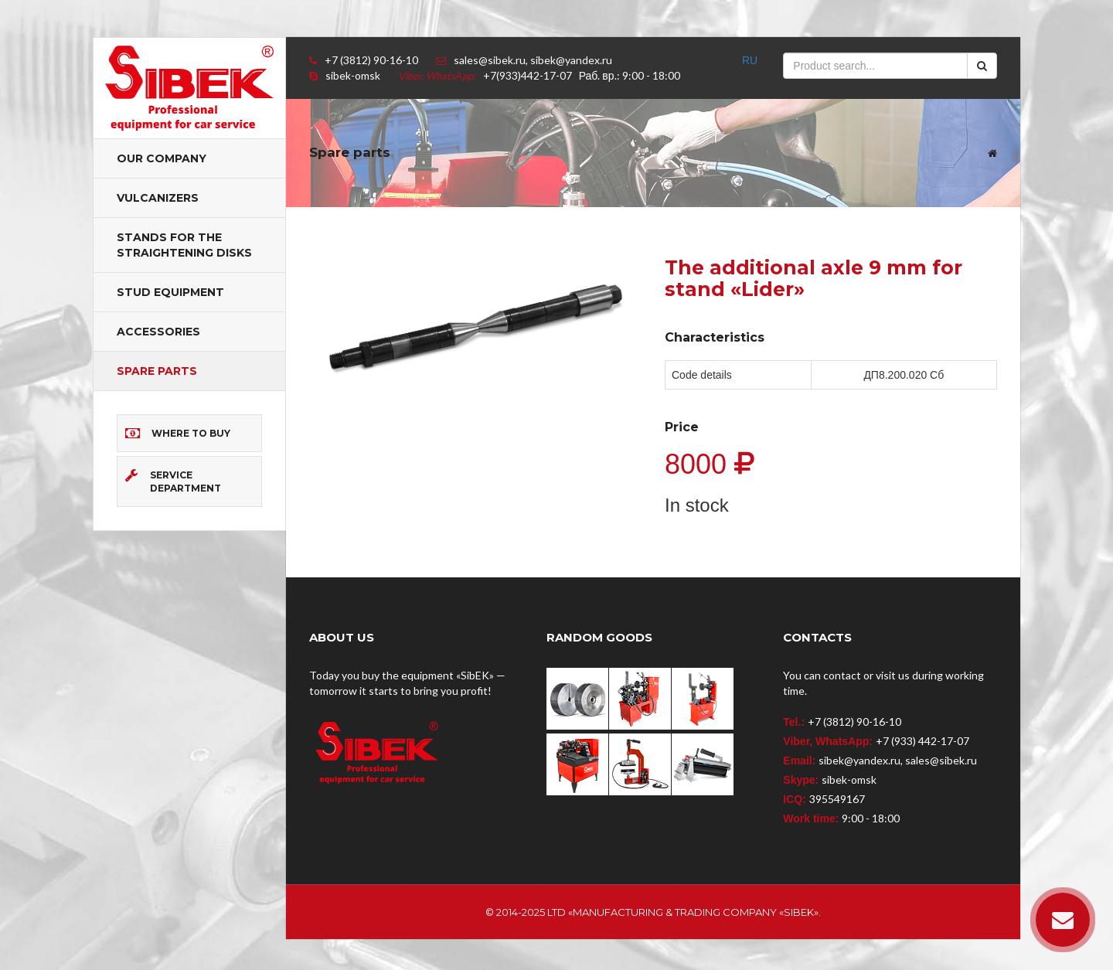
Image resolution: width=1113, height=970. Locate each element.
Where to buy (177, 434)
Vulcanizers (158, 198)
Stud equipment (170, 292)
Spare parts (157, 371)
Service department (173, 481)
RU (749, 60)
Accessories (158, 332)
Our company (161, 158)
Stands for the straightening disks (184, 245)
